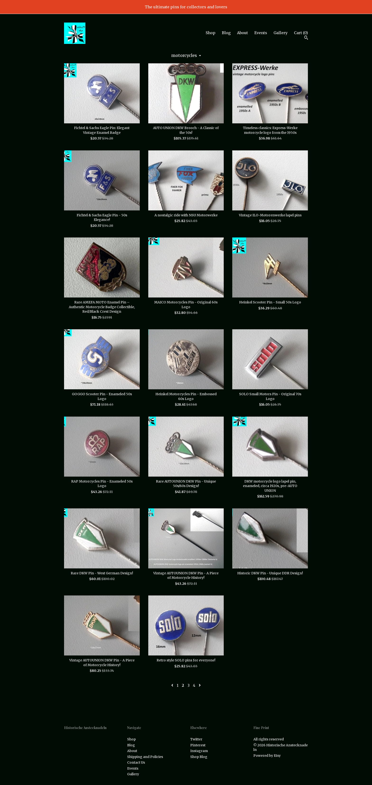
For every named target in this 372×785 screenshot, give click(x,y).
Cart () (301, 32)
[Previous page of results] (172, 685)
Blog (226, 32)
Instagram (199, 751)
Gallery (281, 32)
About (242, 32)
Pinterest (197, 745)
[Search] (306, 38)
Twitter (196, 739)
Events (260, 32)
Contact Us (136, 762)
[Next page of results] (200, 685)
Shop (210, 32)
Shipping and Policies (145, 757)
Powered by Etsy (267, 755)
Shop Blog (198, 757)
